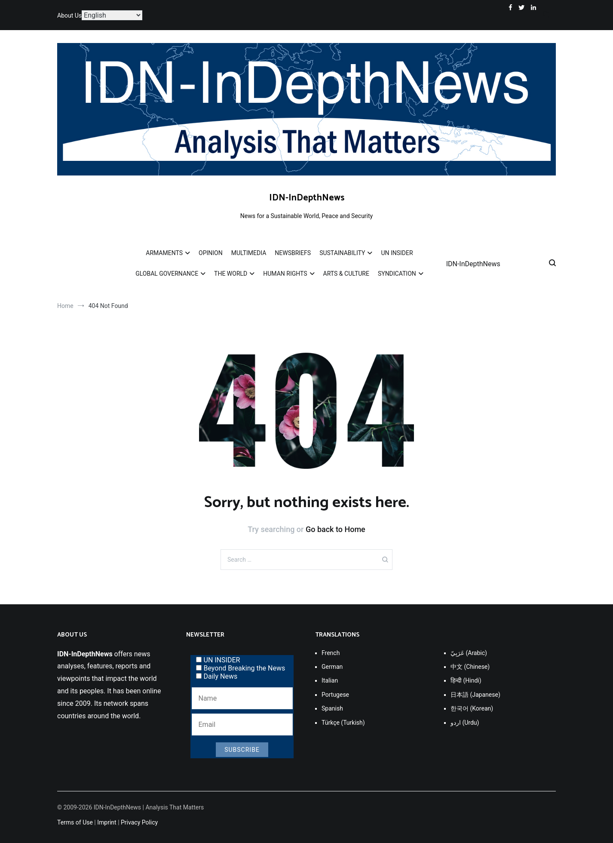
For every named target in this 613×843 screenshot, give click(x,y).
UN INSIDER (397, 252)
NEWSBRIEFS (293, 252)
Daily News (217, 676)
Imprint (106, 822)
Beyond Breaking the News (240, 668)
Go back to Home (335, 529)
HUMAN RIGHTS (285, 273)
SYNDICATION (397, 273)
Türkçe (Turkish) (343, 722)
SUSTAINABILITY (342, 252)
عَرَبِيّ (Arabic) (469, 652)
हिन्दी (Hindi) (466, 680)
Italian (330, 680)
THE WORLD (230, 273)
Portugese (335, 694)
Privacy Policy (139, 822)
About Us (69, 15)
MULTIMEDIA (249, 252)
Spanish (332, 708)
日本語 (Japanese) (475, 694)
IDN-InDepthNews (306, 198)
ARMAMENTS (164, 252)
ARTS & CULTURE (346, 273)
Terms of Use (75, 822)
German (332, 666)
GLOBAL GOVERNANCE (166, 273)
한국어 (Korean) (472, 708)
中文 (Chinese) (470, 666)
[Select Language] (112, 15)
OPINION (211, 252)
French (331, 652)
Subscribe (242, 749)
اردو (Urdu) (465, 722)
